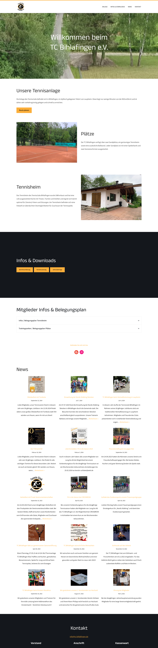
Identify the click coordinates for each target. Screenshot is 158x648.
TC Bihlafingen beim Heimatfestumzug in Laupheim (121, 398)
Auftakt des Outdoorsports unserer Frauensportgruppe (121, 500)
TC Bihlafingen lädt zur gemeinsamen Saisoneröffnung (37, 549)
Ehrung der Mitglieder (121, 595)
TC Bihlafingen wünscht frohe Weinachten (79, 549)
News (130, 7)
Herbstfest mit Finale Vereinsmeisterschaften (36, 500)
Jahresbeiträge (57, 270)
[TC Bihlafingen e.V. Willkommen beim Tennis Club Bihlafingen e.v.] (20, 6)
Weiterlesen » (94, 420)
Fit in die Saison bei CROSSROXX (79, 500)
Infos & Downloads (117, 7)
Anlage (104, 7)
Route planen (24, 110)
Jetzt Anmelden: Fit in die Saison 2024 (79, 450)
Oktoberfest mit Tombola (36, 398)
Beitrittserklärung (24, 270)
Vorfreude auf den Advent (121, 549)
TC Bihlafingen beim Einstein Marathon (36, 595)
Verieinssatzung (41, 270)
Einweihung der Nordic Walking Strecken (79, 398)
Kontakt (138, 7)
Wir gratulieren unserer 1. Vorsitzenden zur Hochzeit (79, 595)
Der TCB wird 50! (37, 450)
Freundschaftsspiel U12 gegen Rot (121, 450)
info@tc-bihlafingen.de (79, 641)
